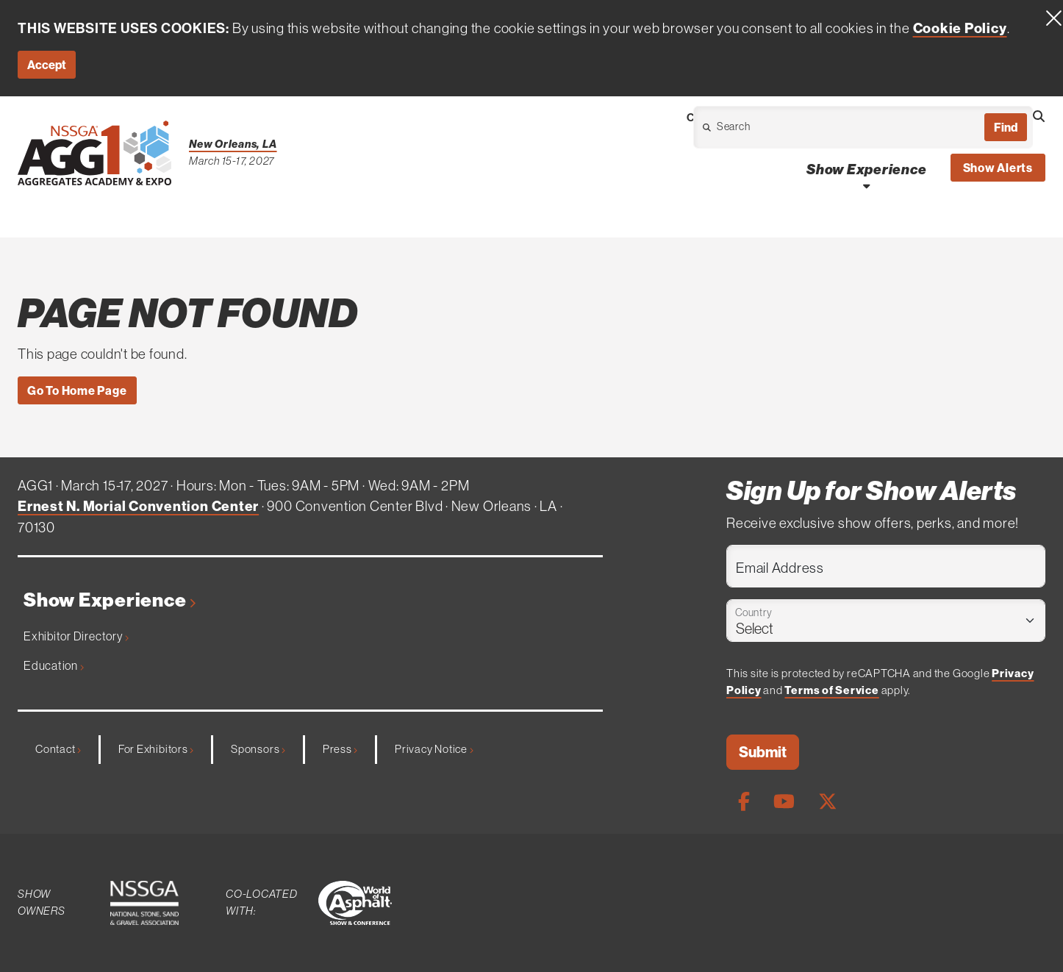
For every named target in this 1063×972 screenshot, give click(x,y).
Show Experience (110, 600)
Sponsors (258, 749)
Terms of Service (831, 690)
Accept (46, 64)
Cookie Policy (960, 28)
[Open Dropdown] (779, 131)
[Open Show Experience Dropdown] (866, 185)
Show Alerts (998, 167)
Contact (58, 749)
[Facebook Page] (744, 801)
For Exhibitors (155, 749)
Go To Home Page (77, 390)
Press (340, 749)
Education (54, 665)
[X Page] (827, 801)
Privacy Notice (434, 749)
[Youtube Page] (784, 801)
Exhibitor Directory (76, 636)
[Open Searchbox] (1038, 116)
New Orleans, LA (233, 144)
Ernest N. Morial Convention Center (138, 506)
